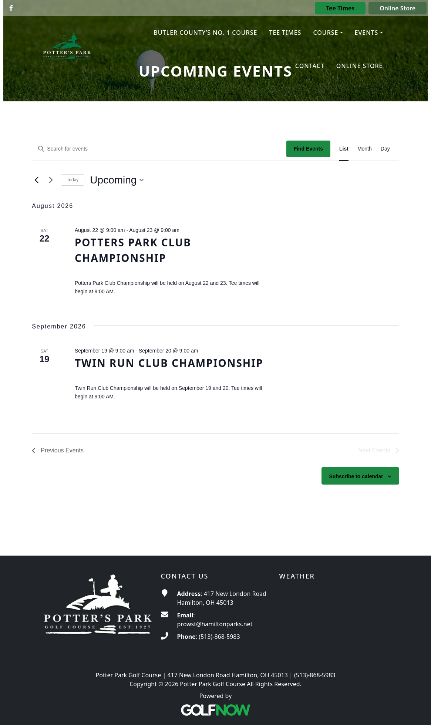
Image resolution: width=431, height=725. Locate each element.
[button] (327, 33)
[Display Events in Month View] (364, 149)
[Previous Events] (36, 180)
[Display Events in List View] (343, 149)
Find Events (308, 149)
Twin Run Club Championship (169, 363)
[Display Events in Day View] (385, 149)
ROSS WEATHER (334, 617)
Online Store (397, 8)
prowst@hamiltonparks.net (215, 624)
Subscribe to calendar (356, 476)
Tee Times (340, 8)
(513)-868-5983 (219, 637)
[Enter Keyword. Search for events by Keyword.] (159, 149)
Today (72, 179)
